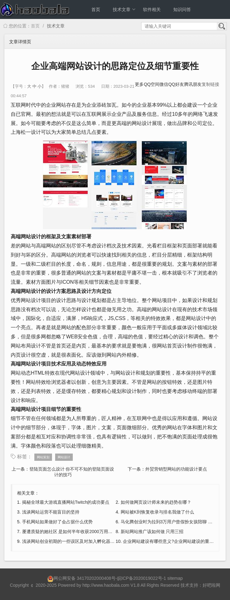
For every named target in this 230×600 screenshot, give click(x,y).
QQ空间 (151, 84)
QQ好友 (176, 84)
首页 (95, 9)
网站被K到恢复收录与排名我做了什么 (157, 511)
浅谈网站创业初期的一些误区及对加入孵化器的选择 (73, 541)
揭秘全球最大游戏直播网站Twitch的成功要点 (66, 502)
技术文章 (124, 9)
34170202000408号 (96, 578)
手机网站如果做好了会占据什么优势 (57, 521)
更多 (139, 84)
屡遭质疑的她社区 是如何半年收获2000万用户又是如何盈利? (81, 531)
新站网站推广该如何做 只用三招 (152, 531)
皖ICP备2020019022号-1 (141, 578)
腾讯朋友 (193, 84)
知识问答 (182, 9)
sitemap (175, 578)
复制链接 (210, 84)
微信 (163, 84)
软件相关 (152, 9)
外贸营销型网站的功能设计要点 (176, 469)
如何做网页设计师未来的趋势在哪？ (156, 502)
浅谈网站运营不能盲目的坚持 (50, 511)
